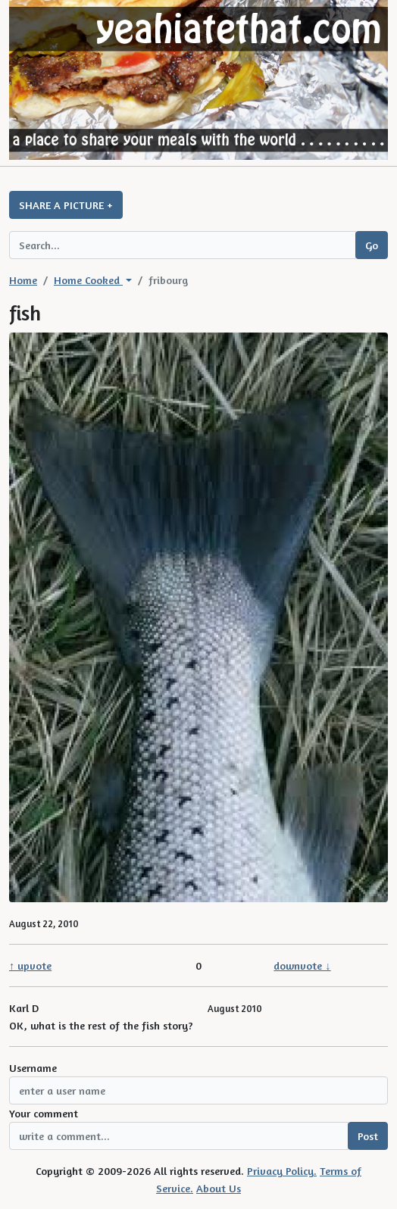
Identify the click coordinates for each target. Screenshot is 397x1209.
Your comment (43, 1113)
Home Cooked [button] (88, 279)
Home (23, 279)
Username (33, 1067)
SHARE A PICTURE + (66, 204)
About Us (218, 1188)
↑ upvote (30, 965)
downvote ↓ (302, 965)
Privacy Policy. (282, 1170)
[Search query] (182, 245)
